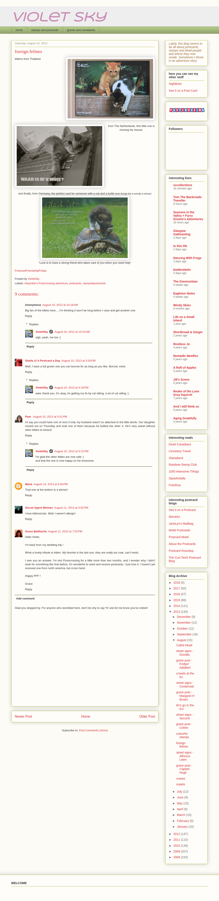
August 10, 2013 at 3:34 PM (78, 360)
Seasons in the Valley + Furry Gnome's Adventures (188, 216)
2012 (177, 834)
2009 (177, 851)
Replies (33, 324)
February (183, 821)
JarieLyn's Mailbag (181, 523)
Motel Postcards (179, 530)
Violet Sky (58, 18)
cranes (180, 778)
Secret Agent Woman (39, 507)
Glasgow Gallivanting (181, 232)
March (181, 815)
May (180, 803)
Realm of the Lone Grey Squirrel (186, 393)
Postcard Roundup (181, 550)
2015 (177, 600)
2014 (177, 606)
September (184, 634)
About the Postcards (182, 544)
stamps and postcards (44, 30)
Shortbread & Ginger (188, 332)
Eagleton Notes (184, 293)
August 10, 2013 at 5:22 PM (71, 451)
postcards (75, 283)
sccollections (182, 185)
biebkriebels (182, 269)
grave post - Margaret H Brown (185, 695)
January (182, 826)
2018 (177, 582)
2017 (177, 588)
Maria (28, 484)
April (180, 809)
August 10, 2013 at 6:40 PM (51, 484)
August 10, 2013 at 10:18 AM (60, 304)
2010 (177, 845)
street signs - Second (184, 716)
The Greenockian (185, 281)
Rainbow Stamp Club (183, 464)
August (182, 640)
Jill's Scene (181, 379)
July (180, 791)
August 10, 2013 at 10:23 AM (72, 331)
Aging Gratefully (185, 418)
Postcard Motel (179, 537)
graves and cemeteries (81, 30)
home (19, 30)
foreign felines (182, 744)
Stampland (176, 458)
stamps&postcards (94, 283)
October (182, 628)
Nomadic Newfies (185, 356)
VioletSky (42, 331)
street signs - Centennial (185, 684)
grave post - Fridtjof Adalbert (184, 664)
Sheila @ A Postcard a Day (42, 360)
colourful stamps (182, 735)
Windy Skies (182, 305)
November (184, 622)
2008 (177, 857)
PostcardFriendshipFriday (30, 270)
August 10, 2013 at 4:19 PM (71, 387)
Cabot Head (184, 645)
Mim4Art (174, 516)
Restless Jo (181, 344)
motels (180, 784)
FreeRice (175, 485)
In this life (180, 246)
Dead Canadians (180, 444)
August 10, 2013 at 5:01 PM (50, 416)
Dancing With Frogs (187, 258)
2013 (177, 611)
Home (85, 716)
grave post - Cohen (184, 725)
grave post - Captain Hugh (184, 769)
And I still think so (186, 406)
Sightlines (175, 83)
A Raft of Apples (184, 367)
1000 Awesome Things (184, 471)
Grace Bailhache (36, 531)
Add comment (25, 598)
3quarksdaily (177, 478)
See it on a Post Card (183, 90)
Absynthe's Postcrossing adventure (46, 283)
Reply (28, 316)
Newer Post (23, 716)
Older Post (147, 716)
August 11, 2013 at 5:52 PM (71, 507)
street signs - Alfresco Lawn (184, 756)
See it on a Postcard (182, 510)
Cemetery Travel (180, 451)
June (180, 797)
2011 (177, 839)
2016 (177, 594)
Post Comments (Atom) (93, 730)
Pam (28, 416)
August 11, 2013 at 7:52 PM (65, 531)
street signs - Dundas (184, 652)
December (184, 616)
